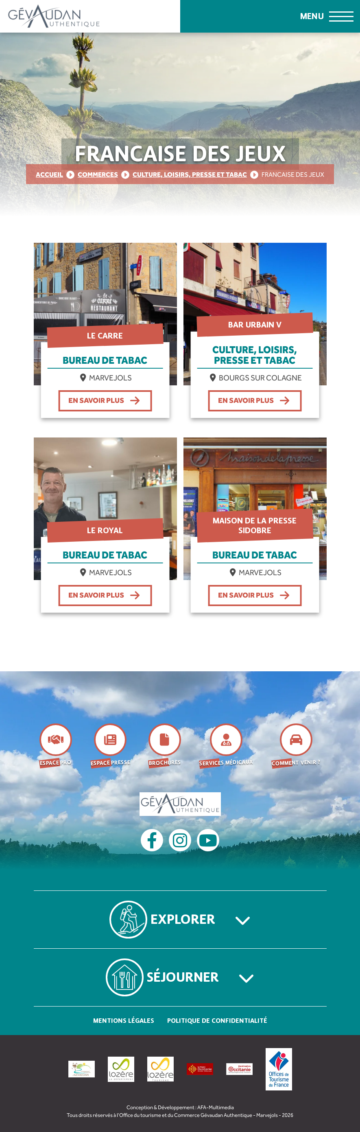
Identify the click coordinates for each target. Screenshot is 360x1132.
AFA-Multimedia (215, 1107)
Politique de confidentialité (217, 1020)
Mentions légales (123, 1020)
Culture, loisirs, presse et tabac (190, 174)
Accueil (49, 174)
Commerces (98, 174)
